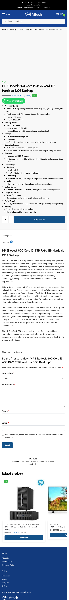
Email (5, 423)
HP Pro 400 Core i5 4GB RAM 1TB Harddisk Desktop (21, 528)
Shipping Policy (8, 565)
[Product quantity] (5, 219)
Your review (8, 384)
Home (4, 29)
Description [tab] (7, 235)
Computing (12, 29)
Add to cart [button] (24, 537)
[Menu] (6, 14)
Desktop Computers (25, 29)
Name (5, 411)
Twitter (4, 579)
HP (35, 464)
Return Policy (7, 561)
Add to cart (39, 219)
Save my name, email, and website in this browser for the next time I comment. (34, 436)
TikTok (4, 586)
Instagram (6, 582)
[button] (62, 14)
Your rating (8, 373)
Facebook (6, 575)
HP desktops (39, 29)
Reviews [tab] (7, 241)
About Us (5, 558)
